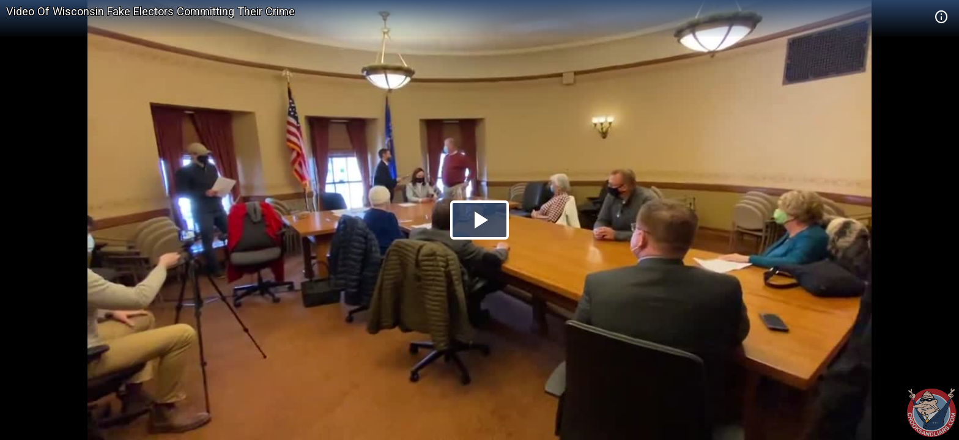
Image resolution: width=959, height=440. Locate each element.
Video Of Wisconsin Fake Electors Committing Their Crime (150, 11)
